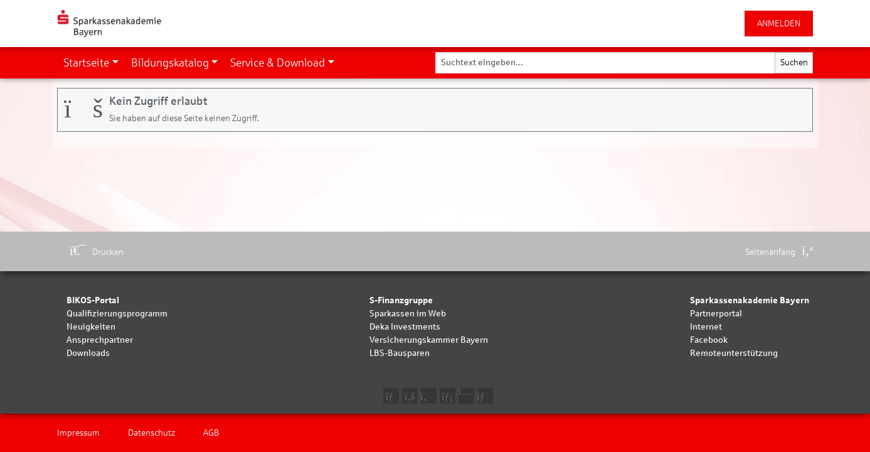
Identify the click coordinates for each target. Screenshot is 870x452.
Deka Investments (404, 326)
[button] (91, 62)
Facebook (709, 340)
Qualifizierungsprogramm (116, 313)
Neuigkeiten (90, 326)
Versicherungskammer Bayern (428, 340)
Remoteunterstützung (734, 353)
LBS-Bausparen (399, 353)
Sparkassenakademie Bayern (749, 300)
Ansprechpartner (99, 340)
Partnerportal (716, 313)
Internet (706, 326)
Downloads (88, 353)
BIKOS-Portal (92, 300)
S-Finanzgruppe (401, 300)
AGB (211, 433)
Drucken (97, 252)
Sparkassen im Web (407, 313)
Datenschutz (151, 433)
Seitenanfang (779, 252)
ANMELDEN (778, 23)
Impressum (78, 433)
